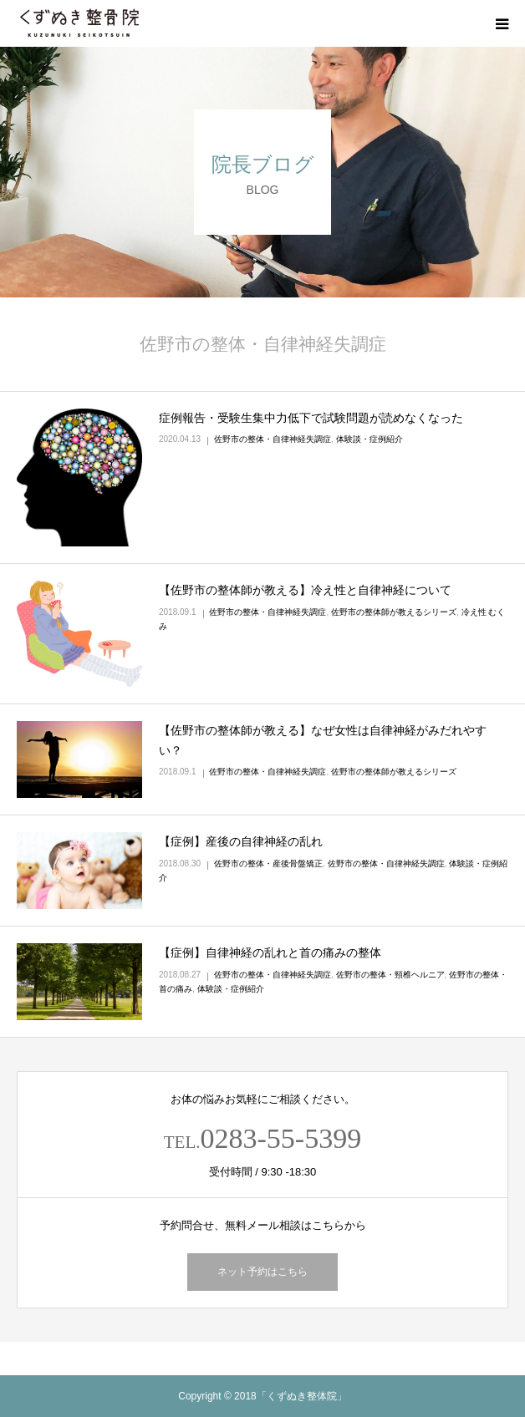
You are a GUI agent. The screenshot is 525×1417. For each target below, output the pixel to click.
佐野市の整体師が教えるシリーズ (393, 612)
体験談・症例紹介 (369, 439)
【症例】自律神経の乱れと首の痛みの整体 (270, 952)
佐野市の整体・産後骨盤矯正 (268, 863)
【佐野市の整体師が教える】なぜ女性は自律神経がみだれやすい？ (323, 740)
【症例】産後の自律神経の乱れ (241, 841)
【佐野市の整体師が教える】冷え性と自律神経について (305, 590)
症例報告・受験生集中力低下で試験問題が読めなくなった (311, 417)
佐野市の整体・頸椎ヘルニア (390, 974)
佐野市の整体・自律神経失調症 (272, 439)
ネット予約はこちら (262, 1271)
